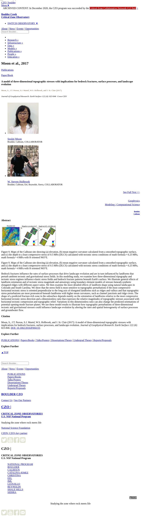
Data (10, 45)
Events (20, 28)
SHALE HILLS (15, 489)
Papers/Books (27, 340)
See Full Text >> (131, 192)
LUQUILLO (13, 484)
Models (12, 48)
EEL (9, 478)
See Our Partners (22, 400)
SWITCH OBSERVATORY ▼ (22, 23)
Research (13, 40)
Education (13, 57)
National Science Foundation (15, 428)
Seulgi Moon (14, 138)
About (4, 28)
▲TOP (4, 352)
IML (9, 481)
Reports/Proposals (102, 340)
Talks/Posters (42, 340)
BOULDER (13, 467)
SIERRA (11, 492)
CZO (12, 394)
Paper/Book (7, 75)
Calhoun (137, 214)
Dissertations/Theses (61, 340)
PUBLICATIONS (10, 340)
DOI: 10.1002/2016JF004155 (25, 328)
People (11, 54)
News (12, 28)
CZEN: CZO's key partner (14, 433)
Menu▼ (5, 5)
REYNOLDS (14, 486)
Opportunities (32, 28)
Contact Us (6, 400)
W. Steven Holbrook (18, 181)
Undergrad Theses (82, 340)
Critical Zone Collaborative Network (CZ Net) (113, 8)
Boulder (137, 211)
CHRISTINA (14, 475)
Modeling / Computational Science (122, 204)
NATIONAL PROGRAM (20, 464)
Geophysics (134, 200)
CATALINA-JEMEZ (17, 472)
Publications (14, 51)
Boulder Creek (15, 15)
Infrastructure (15, 42)
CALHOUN (13, 470)
